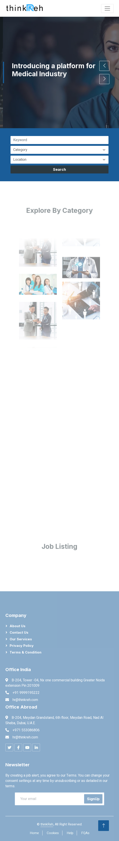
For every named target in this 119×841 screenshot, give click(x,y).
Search (59, 169)
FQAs (85, 833)
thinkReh (46, 824)
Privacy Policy (22, 645)
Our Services (21, 639)
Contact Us (19, 632)
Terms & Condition (25, 652)
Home (34, 833)
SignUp (93, 799)
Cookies (53, 833)
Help (70, 833)
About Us (18, 626)
